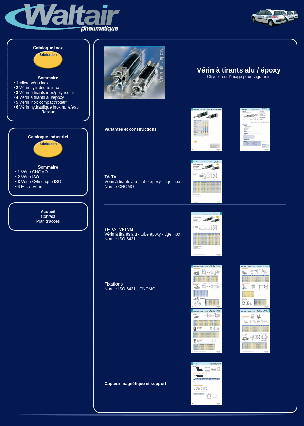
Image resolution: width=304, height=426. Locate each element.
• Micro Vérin (28, 186)
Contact (48, 216)
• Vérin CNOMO (31, 172)
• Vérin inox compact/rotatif (40, 102)
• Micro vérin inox (31, 82)
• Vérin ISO (27, 176)
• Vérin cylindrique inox (36, 87)
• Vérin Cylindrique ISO (38, 181)
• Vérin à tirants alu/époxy (39, 97)
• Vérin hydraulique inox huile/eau (46, 107)
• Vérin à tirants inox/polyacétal (44, 92)
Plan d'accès (48, 221)
